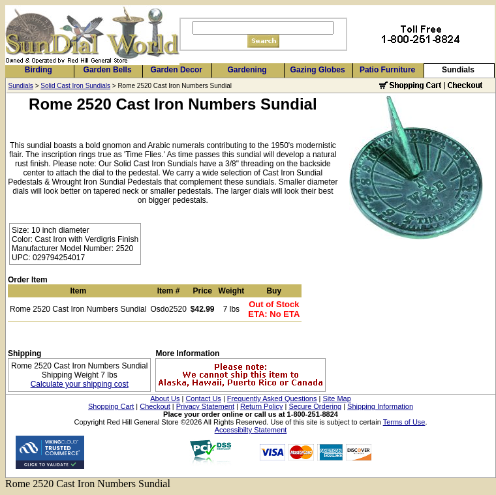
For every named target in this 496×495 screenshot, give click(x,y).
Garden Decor (176, 69)
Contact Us (203, 398)
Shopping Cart (111, 406)
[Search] (263, 28)
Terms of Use (404, 422)
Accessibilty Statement (251, 430)
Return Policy (261, 406)
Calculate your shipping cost (80, 384)
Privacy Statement (205, 406)
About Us (164, 398)
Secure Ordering (314, 406)
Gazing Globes (317, 69)
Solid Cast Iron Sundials (75, 85)
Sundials (458, 69)
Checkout (155, 406)
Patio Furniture (387, 69)
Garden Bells (108, 69)
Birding (38, 69)
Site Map (336, 398)
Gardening (247, 69)
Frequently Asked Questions (272, 398)
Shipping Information (380, 406)
